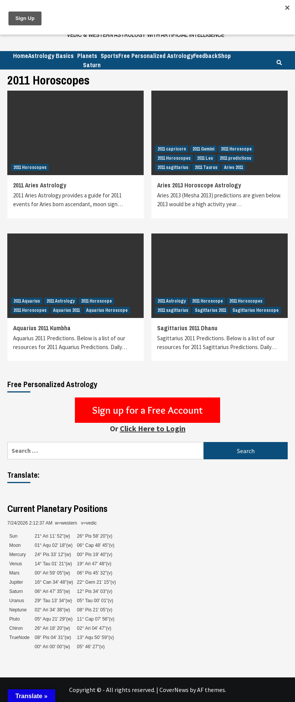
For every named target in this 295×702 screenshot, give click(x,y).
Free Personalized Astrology (155, 55)
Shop (224, 55)
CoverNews (174, 690)
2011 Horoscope (236, 149)
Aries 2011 (233, 167)
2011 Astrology (60, 301)
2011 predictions (235, 158)
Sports (109, 55)
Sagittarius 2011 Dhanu (187, 328)
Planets (87, 55)
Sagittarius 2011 (210, 310)
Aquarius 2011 (66, 310)
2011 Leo (205, 158)
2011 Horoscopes (29, 167)
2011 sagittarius (172, 167)
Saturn (92, 65)
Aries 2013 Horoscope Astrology (199, 185)
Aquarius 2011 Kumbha (42, 328)
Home (20, 55)
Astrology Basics (51, 55)
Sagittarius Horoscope (255, 310)
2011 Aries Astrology (39, 185)
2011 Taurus (206, 167)
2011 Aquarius (26, 301)
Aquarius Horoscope (107, 310)
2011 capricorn (171, 149)
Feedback (205, 55)
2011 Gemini (203, 149)
